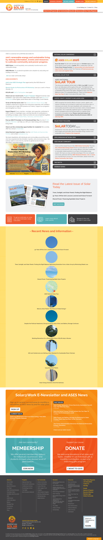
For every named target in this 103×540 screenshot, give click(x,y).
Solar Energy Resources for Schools (58, 482)
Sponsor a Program (56, 1)
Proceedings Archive (27, 488)
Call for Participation (20, 92)
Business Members (42, 484)
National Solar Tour (27, 482)
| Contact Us (90, 7)
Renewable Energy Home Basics (59, 496)
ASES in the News (11, 500)
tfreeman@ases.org (87, 69)
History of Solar (56, 507)
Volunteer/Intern (11, 492)
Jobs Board (70, 511)
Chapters (39, 490)
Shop (8, 510)
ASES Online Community (82, 146)
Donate (46, 1)
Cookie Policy (28, 533)
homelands (32, 535)
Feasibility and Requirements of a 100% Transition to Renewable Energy (74, 485)
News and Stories (72, 482)
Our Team (9, 488)
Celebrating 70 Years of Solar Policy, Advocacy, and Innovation (24, 116)
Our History (9, 484)
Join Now (28, 468)
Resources (79, 11)
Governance (10, 506)
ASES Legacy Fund (42, 488)
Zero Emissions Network (28, 492)
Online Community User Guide (64, 158)
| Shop (95, 7)
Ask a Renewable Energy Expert (64, 147)
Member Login (80, 1)
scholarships (19, 129)
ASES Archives (71, 509)
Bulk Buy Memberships (43, 494)
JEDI (8, 496)
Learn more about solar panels (51, 219)
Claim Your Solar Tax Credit (73, 494)
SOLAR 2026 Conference (28, 484)
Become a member (69, 1)
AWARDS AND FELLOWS (13, 494)
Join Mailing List (81, 7)
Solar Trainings (56, 493)
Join (7, 75)
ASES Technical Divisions (79, 154)
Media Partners (41, 498)
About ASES (10, 482)
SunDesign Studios (34, 536)
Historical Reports (72, 507)
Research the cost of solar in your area (83, 219)
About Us (46, 11)
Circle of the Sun (41, 486)
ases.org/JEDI (59, 116)
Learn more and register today (64, 71)
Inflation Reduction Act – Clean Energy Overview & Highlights (59, 488)
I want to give (75, 468)
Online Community (91, 1)
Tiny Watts (24, 490)
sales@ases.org (23, 134)
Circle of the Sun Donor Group (35, 102)
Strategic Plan (10, 504)
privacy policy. (71, 533)
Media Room (71, 503)
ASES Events (10, 498)
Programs (54, 11)
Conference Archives (27, 486)
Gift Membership (41, 496)
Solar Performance (72, 505)
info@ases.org (29, 525)
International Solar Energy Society (54, 533)
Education (72, 11)
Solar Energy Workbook (58, 491)
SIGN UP (15, 409)
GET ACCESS (58, 204)
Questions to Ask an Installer (73, 498)
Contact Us (9, 508)
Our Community (62, 11)
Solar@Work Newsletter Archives (74, 501)
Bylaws (8, 502)
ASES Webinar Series (58, 485)
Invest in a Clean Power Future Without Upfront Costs (74, 491)
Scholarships (56, 509)
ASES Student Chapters (43, 492)
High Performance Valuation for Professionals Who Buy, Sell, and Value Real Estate (58, 501)
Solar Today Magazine (90, 11)
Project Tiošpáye (29, 96)
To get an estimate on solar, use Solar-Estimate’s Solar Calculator (23, 218)
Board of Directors (11, 486)
